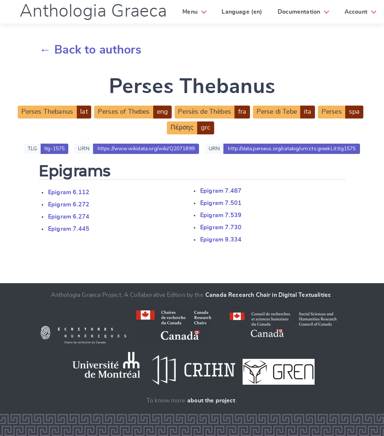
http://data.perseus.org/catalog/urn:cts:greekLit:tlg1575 (292, 148)
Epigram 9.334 (220, 240)
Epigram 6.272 (68, 204)
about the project (211, 401)
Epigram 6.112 (68, 192)
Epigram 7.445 (68, 229)
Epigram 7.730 (220, 227)
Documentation (299, 12)
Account (355, 12)
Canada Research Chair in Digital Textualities (268, 295)
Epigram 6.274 (68, 217)
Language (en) (242, 12)
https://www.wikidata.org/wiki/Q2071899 (146, 148)
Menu (190, 12)
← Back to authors (90, 50)
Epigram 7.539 (220, 215)
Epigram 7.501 (220, 203)
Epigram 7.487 (220, 191)
